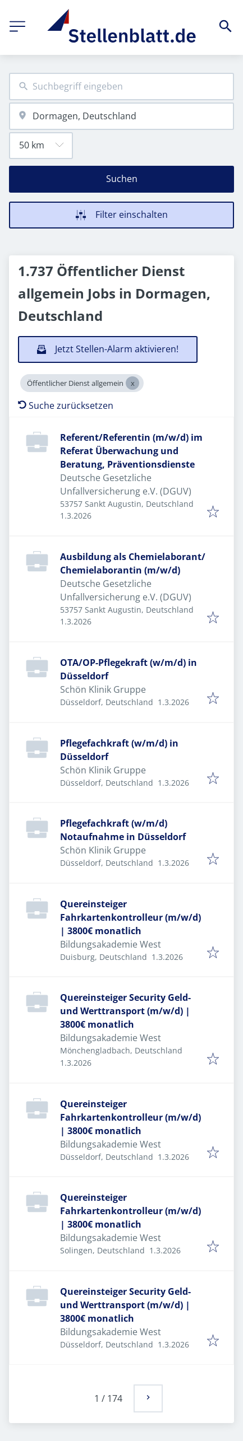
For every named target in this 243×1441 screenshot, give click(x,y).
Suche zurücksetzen (65, 405)
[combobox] (121, 86)
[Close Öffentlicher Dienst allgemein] (132, 383)
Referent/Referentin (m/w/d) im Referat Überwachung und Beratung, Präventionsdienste (131, 450)
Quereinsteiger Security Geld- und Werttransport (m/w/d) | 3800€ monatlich (125, 1010)
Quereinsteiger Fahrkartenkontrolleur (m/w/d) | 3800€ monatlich (130, 917)
